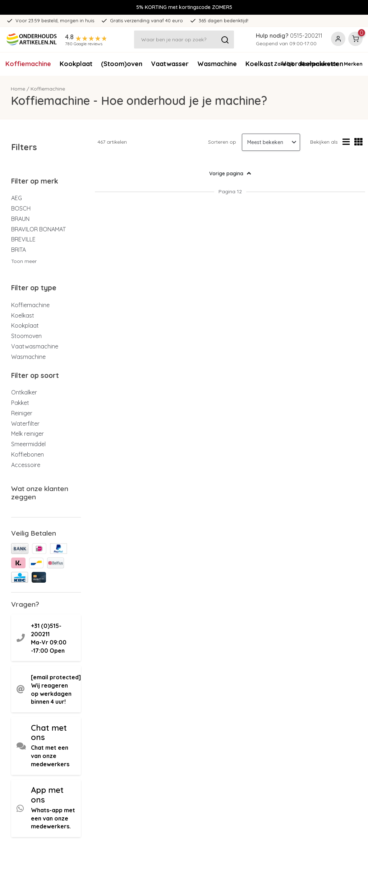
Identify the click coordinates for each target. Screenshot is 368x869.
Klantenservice (319, 64)
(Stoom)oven (121, 64)
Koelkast (22, 315)
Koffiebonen (27, 454)
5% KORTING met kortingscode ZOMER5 (184, 7)
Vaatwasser (170, 64)
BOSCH (21, 208)
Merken (353, 64)
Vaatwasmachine (34, 346)
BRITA (18, 249)
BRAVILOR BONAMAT (38, 229)
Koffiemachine (28, 64)
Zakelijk (284, 64)
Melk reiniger (27, 433)
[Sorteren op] (271, 142)
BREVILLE (23, 239)
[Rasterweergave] (358, 142)
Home (18, 88)
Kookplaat (76, 64)
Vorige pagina (230, 173)
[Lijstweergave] (346, 142)
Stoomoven (26, 335)
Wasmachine (217, 64)
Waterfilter (25, 423)
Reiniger (21, 413)
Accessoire (25, 464)
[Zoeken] (184, 39)
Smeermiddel (28, 444)
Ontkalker (24, 392)
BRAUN (20, 218)
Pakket (20, 402)
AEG (16, 198)
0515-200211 (306, 35)
